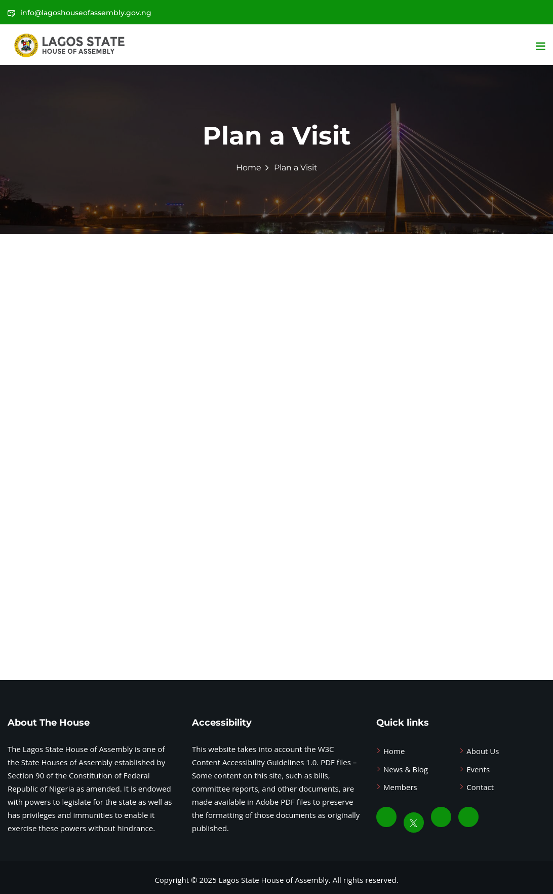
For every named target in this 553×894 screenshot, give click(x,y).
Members (400, 787)
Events (478, 769)
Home (248, 167)
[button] (540, 46)
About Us (482, 751)
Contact (480, 787)
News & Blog (405, 769)
